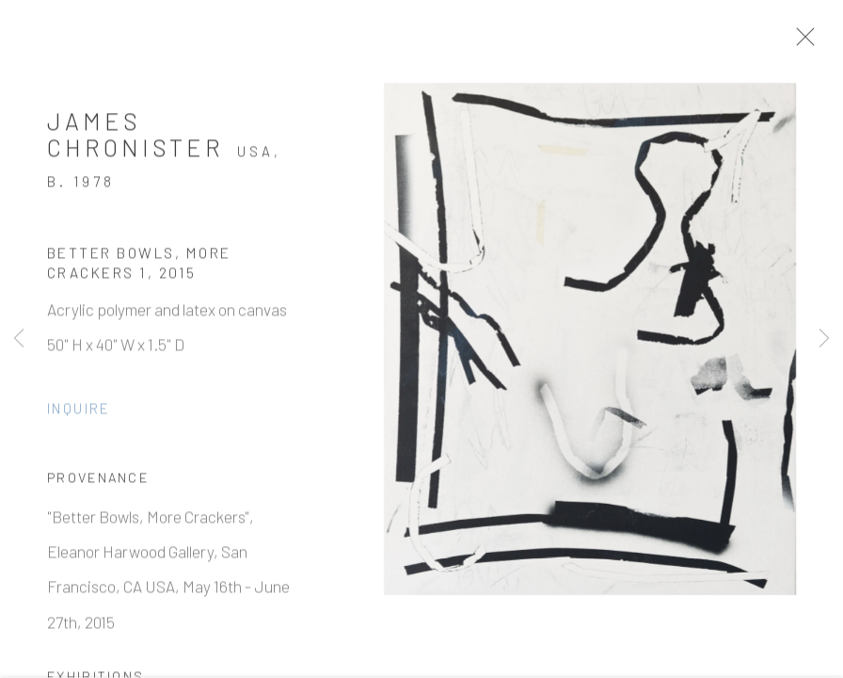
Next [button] (824, 339)
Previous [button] (19, 339)
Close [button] (807, 42)
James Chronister (135, 139)
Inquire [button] (79, 412)
